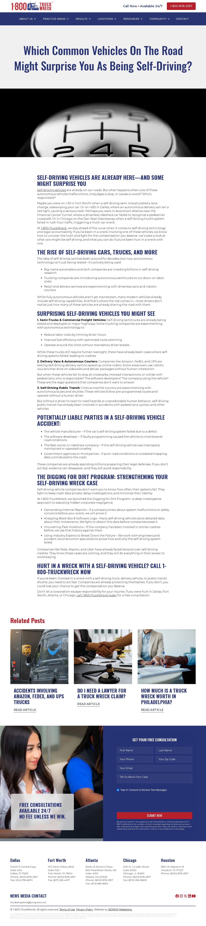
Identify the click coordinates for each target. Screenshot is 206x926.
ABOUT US (26, 18)
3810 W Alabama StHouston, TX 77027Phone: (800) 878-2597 (174, 870)
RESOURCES (131, 18)
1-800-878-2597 (181, 6)
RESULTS (81, 18)
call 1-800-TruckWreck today (97, 595)
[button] (28, 19)
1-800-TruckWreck (53, 228)
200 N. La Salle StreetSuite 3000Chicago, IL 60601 (136, 870)
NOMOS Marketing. (120, 909)
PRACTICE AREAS (54, 18)
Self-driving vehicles (51, 190)
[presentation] (143, 801)
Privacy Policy (84, 909)
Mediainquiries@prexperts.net (28, 902)
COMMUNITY (158, 18)
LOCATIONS (105, 18)
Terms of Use (67, 909)
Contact (182, 18)
